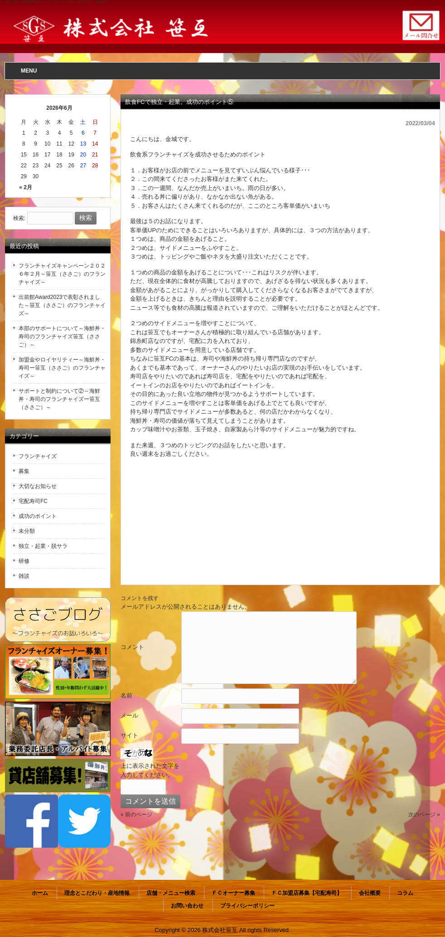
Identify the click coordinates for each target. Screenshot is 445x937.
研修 (24, 561)
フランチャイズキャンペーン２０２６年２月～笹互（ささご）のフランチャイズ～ (62, 274)
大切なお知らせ (38, 486)
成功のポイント (38, 516)
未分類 (27, 531)
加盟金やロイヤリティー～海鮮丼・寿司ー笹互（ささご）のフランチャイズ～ (62, 367)
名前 (126, 695)
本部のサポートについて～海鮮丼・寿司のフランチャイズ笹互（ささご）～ (62, 336)
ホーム (40, 893)
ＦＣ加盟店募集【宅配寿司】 (306, 893)
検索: (19, 218)
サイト (129, 735)
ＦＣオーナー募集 (233, 893)
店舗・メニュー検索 (170, 893)
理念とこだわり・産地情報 (97, 893)
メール (129, 715)
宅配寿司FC (33, 501)
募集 (24, 471)
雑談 (24, 576)
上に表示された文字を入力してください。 (150, 770)
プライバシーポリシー (247, 906)
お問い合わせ (187, 906)
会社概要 (370, 893)
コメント (132, 647)
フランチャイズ (38, 456)
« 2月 (25, 187)
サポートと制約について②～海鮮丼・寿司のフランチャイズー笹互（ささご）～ (59, 399)
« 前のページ (136, 814)
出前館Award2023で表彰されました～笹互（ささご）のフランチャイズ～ (62, 305)
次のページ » (424, 814)
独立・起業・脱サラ (43, 546)
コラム (405, 893)
